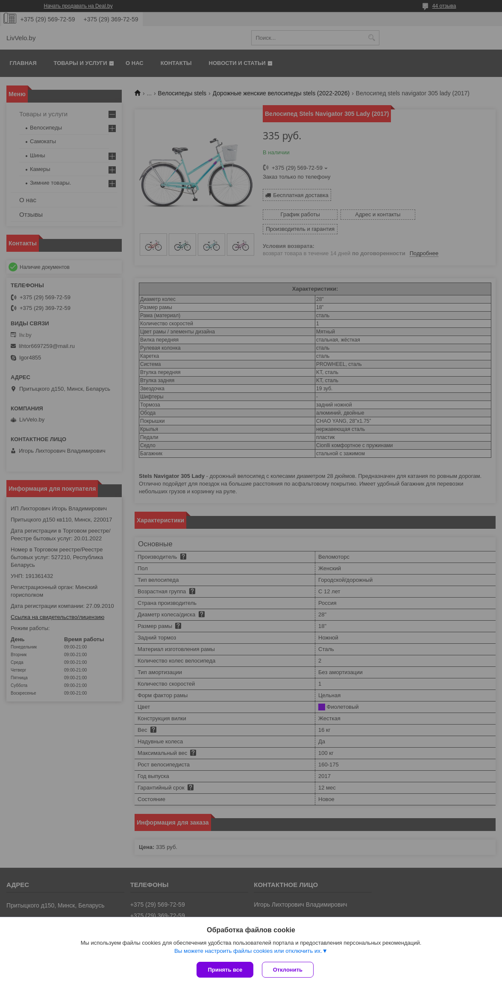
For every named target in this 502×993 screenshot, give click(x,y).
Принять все (225, 969)
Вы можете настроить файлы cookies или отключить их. (248, 951)
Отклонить (287, 969)
